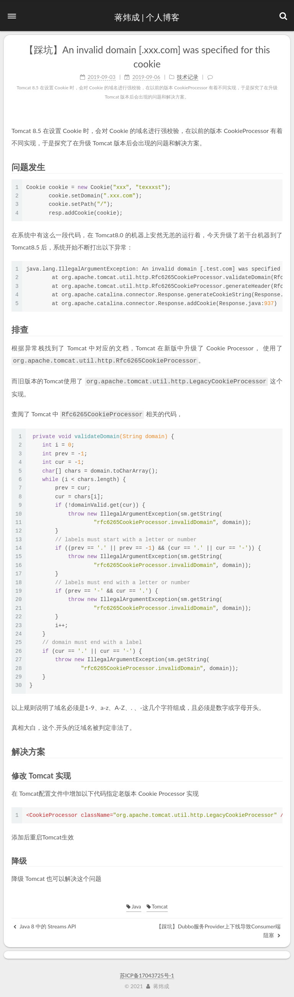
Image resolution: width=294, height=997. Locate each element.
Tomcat (157, 904)
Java (133, 904)
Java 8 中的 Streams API (44, 924)
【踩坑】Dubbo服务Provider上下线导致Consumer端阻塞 (218, 928)
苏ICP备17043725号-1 (147, 973)
